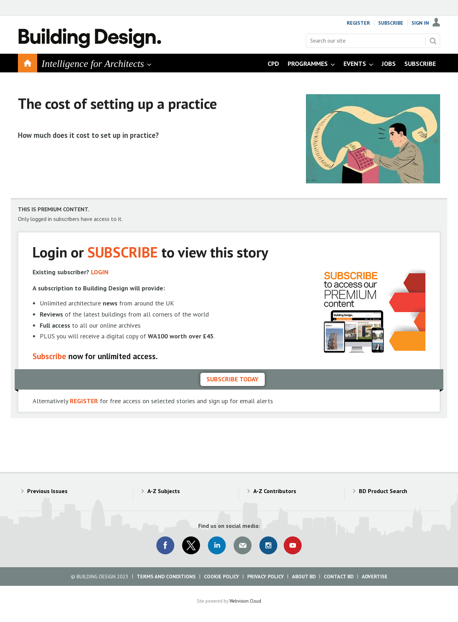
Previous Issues (47, 491)
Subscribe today (232, 379)
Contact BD (339, 576)
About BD (304, 576)
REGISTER (84, 401)
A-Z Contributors (274, 491)
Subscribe (390, 23)
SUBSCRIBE (122, 251)
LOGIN (99, 272)
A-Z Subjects (163, 491)
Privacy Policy (265, 576)
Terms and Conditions (166, 576)
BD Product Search (383, 491)
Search (433, 41)
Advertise (375, 576)
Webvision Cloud (245, 601)
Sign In (420, 23)
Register (358, 23)
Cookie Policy (221, 576)
